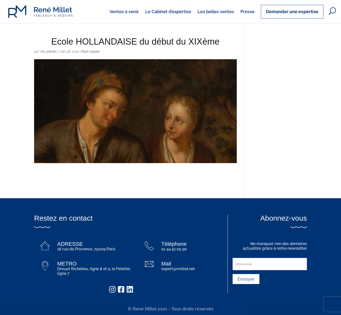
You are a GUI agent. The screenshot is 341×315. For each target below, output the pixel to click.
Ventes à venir (124, 12)
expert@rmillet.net (178, 268)
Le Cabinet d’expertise (168, 12)
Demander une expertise (292, 11)
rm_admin (48, 51)
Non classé (90, 51)
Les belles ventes (216, 12)
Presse (247, 12)
